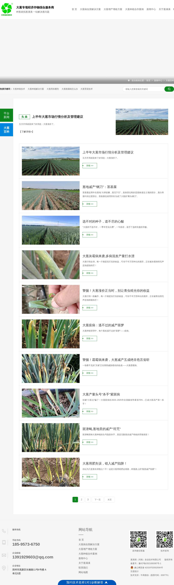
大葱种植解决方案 (36, 89)
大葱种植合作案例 (134, 9)
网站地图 (83, 572)
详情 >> (89, 165)
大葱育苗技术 (86, 89)
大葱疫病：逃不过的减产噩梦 (103, 325)
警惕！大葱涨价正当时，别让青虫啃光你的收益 (116, 290)
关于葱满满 (164, 9)
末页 (110, 499)
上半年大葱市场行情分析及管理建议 (57, 117)
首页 (148, 80)
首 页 (74, 9)
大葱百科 (170, 80)
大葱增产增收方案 (113, 9)
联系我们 (83, 567)
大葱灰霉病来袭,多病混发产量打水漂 (108, 256)
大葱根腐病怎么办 (70, 89)
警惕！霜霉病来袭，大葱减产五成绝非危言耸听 (116, 360)
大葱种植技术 (19, 89)
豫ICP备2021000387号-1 (150, 563)
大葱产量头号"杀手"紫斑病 (101, 394)
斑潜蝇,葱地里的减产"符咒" (102, 429)
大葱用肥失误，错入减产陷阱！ (105, 463)
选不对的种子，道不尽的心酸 (103, 221)
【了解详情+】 (26, 131)
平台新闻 (6, 115)
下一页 (98, 499)
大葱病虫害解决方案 (90, 9)
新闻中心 (151, 9)
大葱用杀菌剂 (53, 89)
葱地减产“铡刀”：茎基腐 (100, 187)
